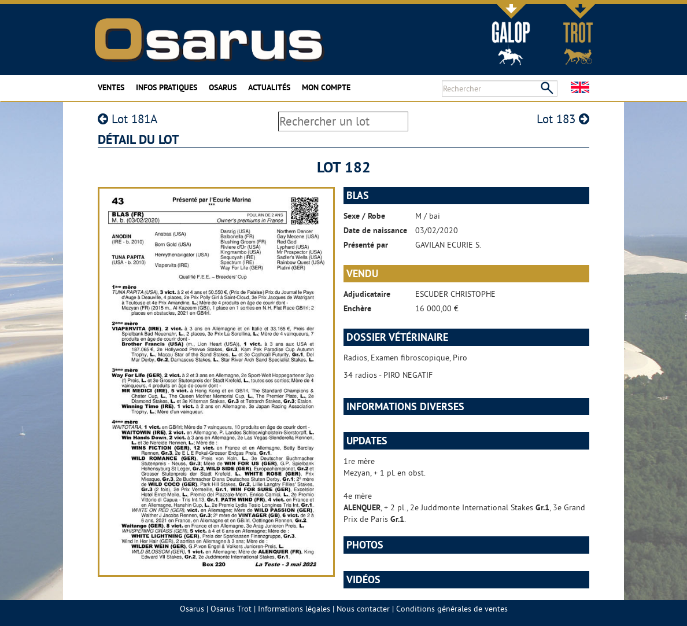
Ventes (111, 87)
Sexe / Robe (364, 216)
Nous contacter (363, 608)
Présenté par (366, 245)
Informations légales (294, 608)
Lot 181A (127, 119)
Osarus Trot (231, 608)
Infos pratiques (166, 87)
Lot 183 (563, 119)
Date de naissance (375, 230)
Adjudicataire (367, 294)
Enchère (357, 308)
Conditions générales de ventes (452, 608)
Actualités (269, 87)
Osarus (223, 87)
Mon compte (326, 87)
